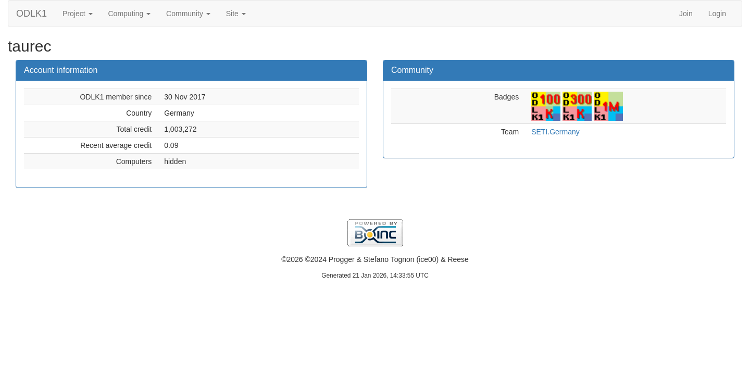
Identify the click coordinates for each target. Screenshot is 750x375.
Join (686, 13)
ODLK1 (31, 13)
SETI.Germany (555, 132)
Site (236, 13)
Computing (129, 13)
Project (77, 13)
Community (188, 13)
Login (717, 13)
